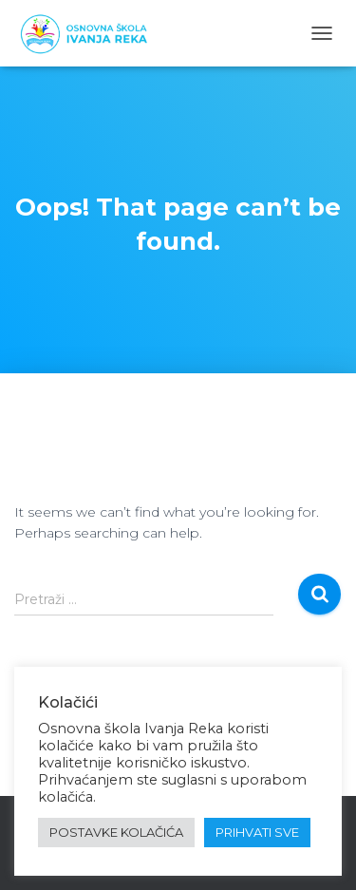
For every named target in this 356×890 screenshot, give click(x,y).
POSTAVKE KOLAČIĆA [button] (116, 832)
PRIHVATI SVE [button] (257, 832)
